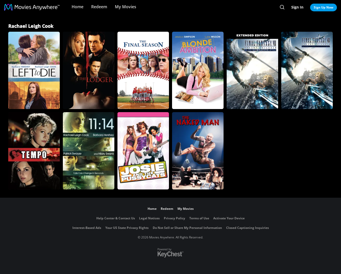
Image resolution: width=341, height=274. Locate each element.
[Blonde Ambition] (198, 70)
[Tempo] (34, 150)
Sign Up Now (323, 7)
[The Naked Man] (198, 150)
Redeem (99, 7)
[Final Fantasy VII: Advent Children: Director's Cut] (252, 70)
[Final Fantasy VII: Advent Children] (307, 70)
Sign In (297, 7)
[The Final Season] (143, 70)
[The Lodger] (88, 70)
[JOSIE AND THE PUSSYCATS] (143, 150)
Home (77, 7)
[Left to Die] (34, 70)
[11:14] (88, 150)
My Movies (125, 7)
